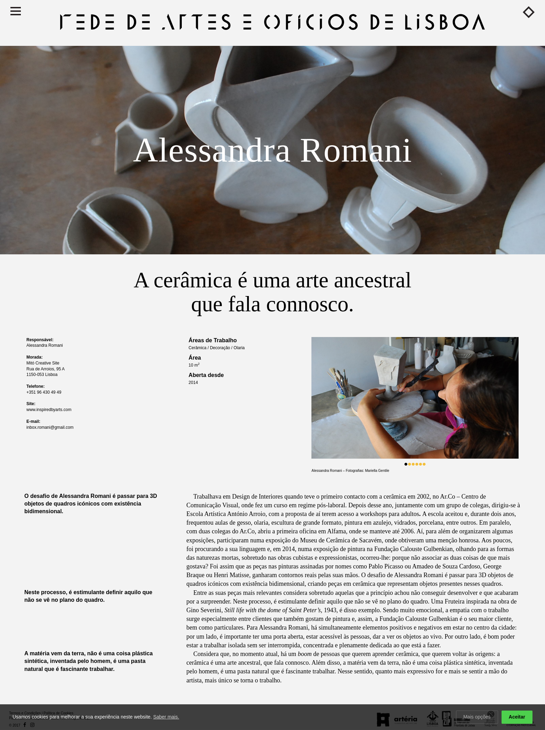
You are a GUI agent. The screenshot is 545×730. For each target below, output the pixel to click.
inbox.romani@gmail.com (50, 427)
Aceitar (517, 718)
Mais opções (477, 718)
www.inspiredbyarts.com (48, 409)
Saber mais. (166, 718)
